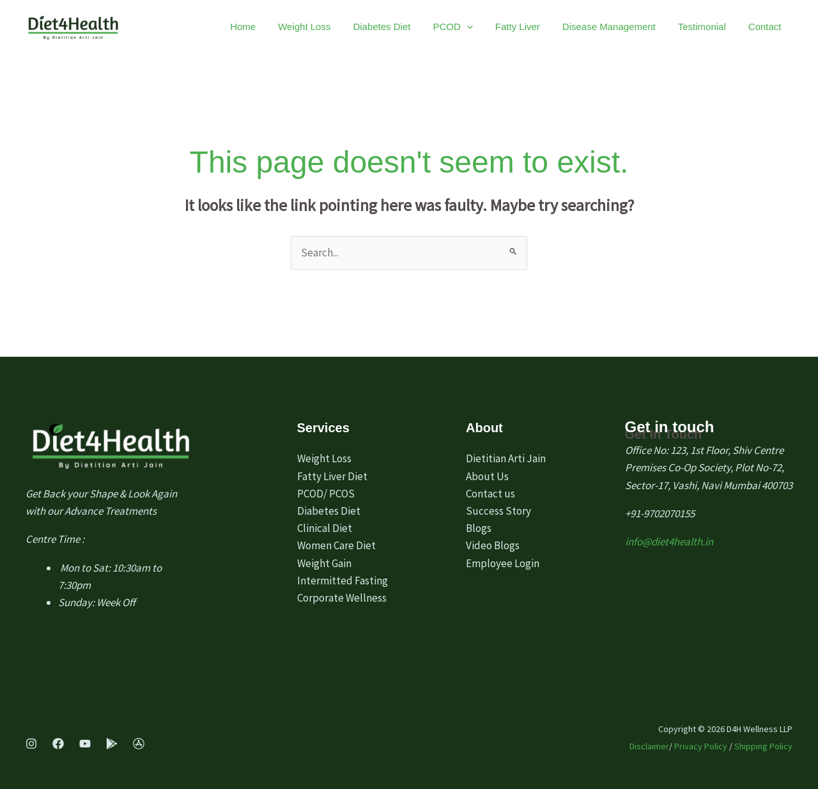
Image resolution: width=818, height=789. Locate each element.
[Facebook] (58, 743)
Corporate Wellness (342, 598)
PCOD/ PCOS (326, 494)
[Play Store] (112, 743)
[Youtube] (85, 743)
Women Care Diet (336, 545)
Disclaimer (649, 746)
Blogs (478, 528)
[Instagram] (31, 743)
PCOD (496, 26)
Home (315, 26)
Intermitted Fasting (342, 581)
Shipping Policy (763, 746)
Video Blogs (493, 545)
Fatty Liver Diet (332, 476)
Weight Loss (367, 26)
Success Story (498, 511)
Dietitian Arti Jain (506, 458)
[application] (510, 26)
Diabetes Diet (434, 26)
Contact (769, 26)
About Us (487, 476)
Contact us (490, 494)
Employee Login (502, 563)
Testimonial (716, 26)
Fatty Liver (551, 26)
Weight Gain (324, 563)
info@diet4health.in (669, 542)
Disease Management (632, 26)
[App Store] (138, 743)
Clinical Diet (324, 528)
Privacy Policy (700, 746)
